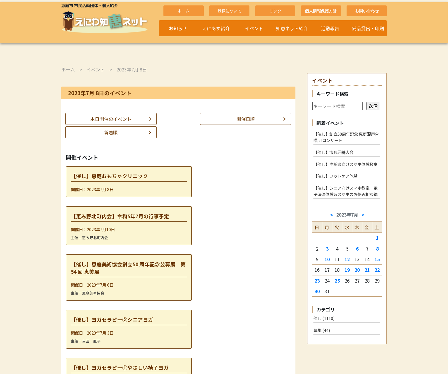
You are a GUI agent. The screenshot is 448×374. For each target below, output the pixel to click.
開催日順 (178, 118)
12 (347, 259)
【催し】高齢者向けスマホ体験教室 (345, 164)
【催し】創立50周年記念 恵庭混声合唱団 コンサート (346, 137)
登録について (229, 11)
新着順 (258, 118)
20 (357, 269)
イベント (254, 28)
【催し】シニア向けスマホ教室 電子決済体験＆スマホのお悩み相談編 (345, 191)
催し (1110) (324, 318)
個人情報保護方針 (321, 11)
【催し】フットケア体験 (335, 176)
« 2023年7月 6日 (157, 319)
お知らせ (178, 28)
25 (337, 280)
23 (317, 280)
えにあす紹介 (216, 28)
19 (347, 269)
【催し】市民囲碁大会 (333, 152)
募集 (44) (321, 330)
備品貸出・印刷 (368, 28)
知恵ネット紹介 (292, 28)
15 (377, 259)
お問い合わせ (367, 11)
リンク (275, 11)
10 (327, 259)
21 (367, 269)
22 (377, 269)
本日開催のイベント (98, 118)
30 (317, 291)
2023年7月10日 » (198, 319)
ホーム (183, 11)
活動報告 (330, 28)
